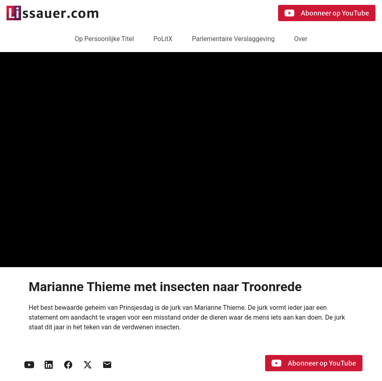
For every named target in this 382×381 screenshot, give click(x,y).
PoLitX (163, 39)
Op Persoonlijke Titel (104, 39)
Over (301, 39)
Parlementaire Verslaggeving (233, 39)
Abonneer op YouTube (327, 13)
